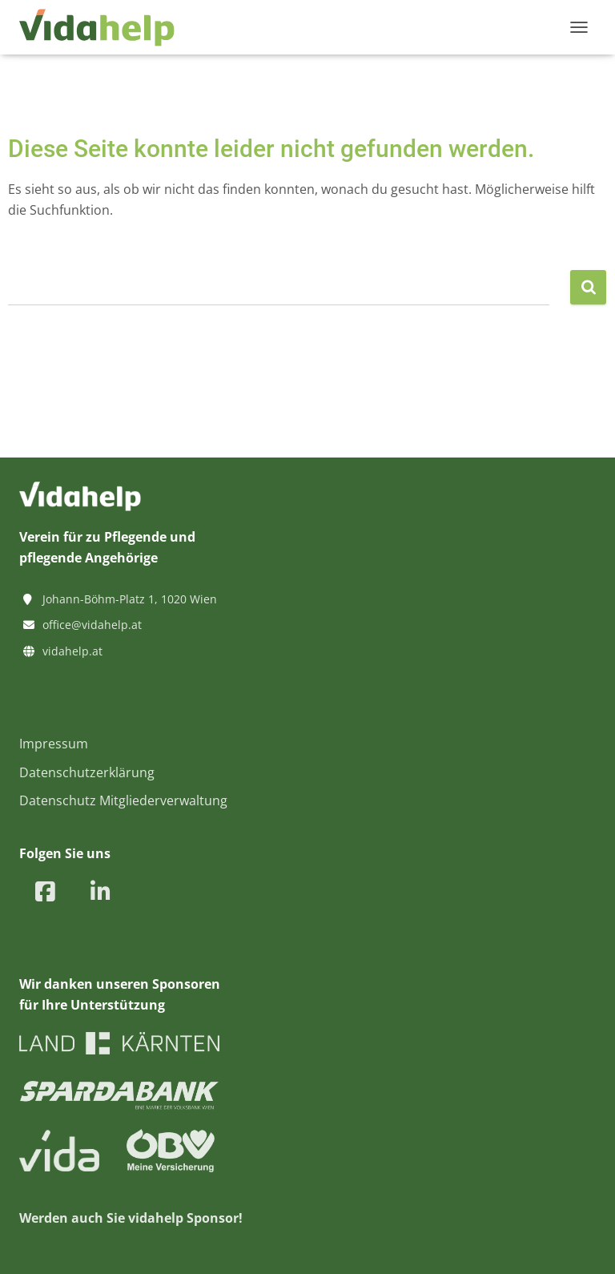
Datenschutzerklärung (87, 772)
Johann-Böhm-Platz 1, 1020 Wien (129, 599)
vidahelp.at (72, 651)
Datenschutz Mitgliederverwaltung (123, 800)
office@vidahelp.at (92, 624)
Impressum (53, 743)
